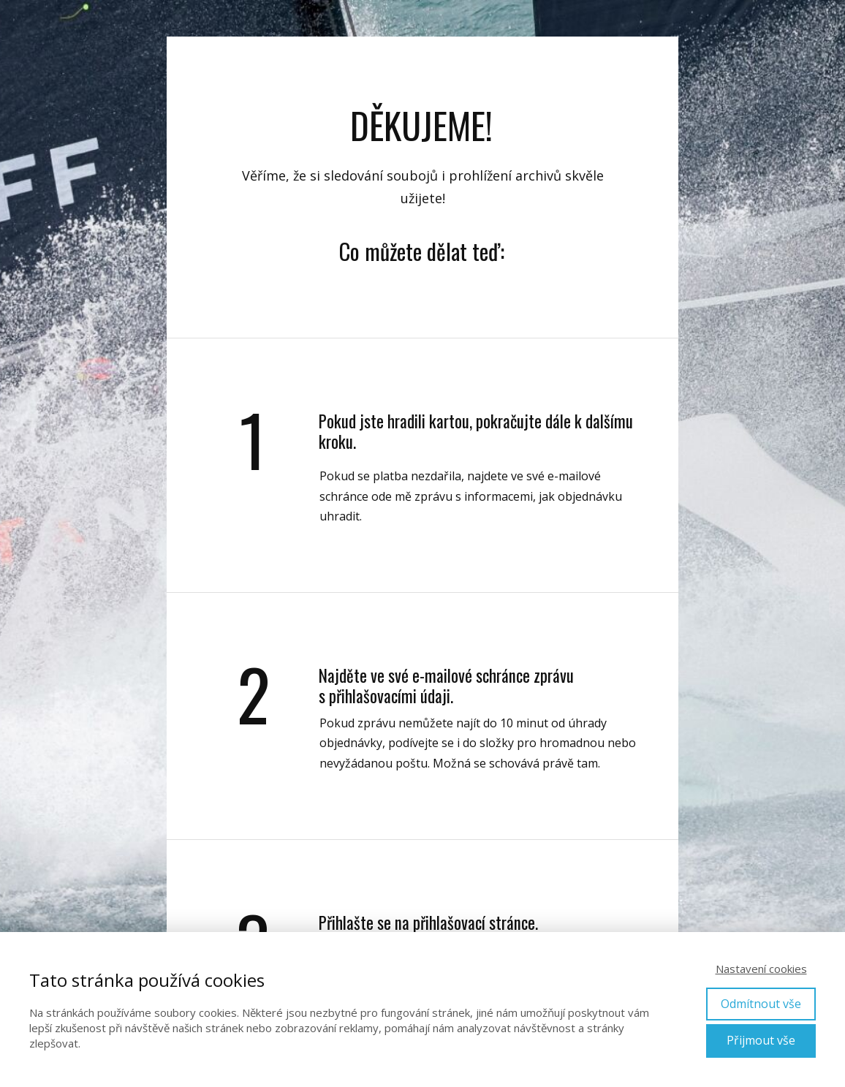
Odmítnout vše (761, 1004)
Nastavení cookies (761, 968)
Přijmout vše (761, 1040)
